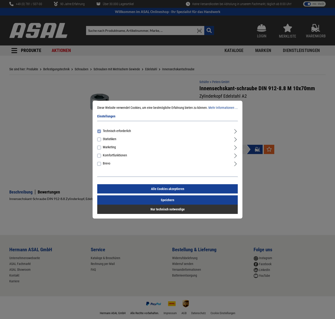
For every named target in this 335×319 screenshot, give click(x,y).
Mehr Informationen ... (223, 108)
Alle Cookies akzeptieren (167, 189)
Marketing (109, 147)
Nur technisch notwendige (168, 209)
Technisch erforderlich (117, 131)
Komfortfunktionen (115, 155)
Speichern (167, 200)
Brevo (106, 163)
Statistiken (109, 139)
